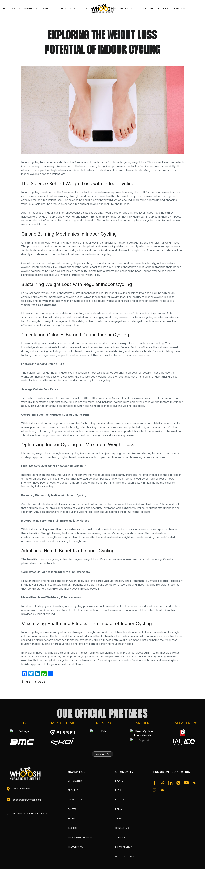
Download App (76, 799)
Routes (48, 8)
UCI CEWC (148, 8)
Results (76, 8)
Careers (72, 828)
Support (120, 837)
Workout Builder (126, 8)
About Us (180, 8)
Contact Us (122, 828)
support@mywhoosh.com (27, 800)
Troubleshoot (76, 847)
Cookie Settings (124, 856)
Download (31, 8)
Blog (118, 790)
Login (198, 8)
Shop (88, 8)
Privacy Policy (123, 847)
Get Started (11, 8)
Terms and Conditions (80, 837)
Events (61, 8)
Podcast (164, 8)
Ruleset (72, 818)
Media (118, 809)
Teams (118, 818)
